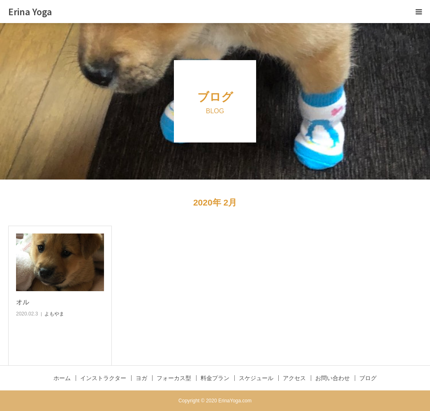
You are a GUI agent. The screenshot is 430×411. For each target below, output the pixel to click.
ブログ (368, 378)
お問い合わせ (332, 378)
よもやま (54, 314)
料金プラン (215, 378)
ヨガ (141, 378)
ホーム (62, 378)
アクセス (294, 378)
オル (22, 302)
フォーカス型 (174, 378)
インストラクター (103, 378)
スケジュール (256, 378)
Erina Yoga (30, 11)
